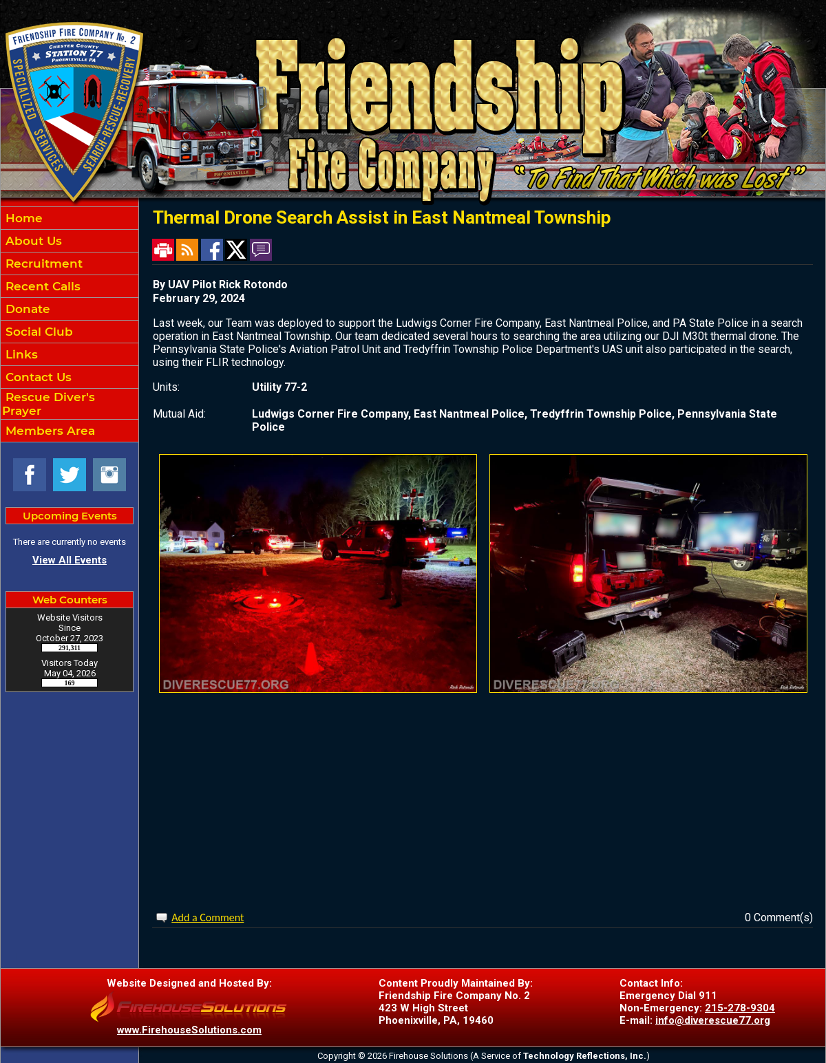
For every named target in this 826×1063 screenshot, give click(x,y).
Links (20, 354)
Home (22, 218)
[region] (69, 324)
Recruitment (42, 263)
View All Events (69, 560)
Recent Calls (41, 286)
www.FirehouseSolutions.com (189, 1030)
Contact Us (37, 377)
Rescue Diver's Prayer (48, 404)
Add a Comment (207, 917)
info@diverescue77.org (712, 1020)
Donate (26, 309)
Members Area (48, 431)
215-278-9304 (740, 1008)
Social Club (37, 332)
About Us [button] (32, 241)
